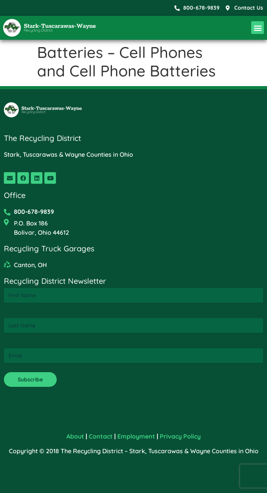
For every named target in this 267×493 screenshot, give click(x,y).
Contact (101, 436)
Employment (136, 436)
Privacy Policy (180, 436)
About (75, 436)
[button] (257, 27)
